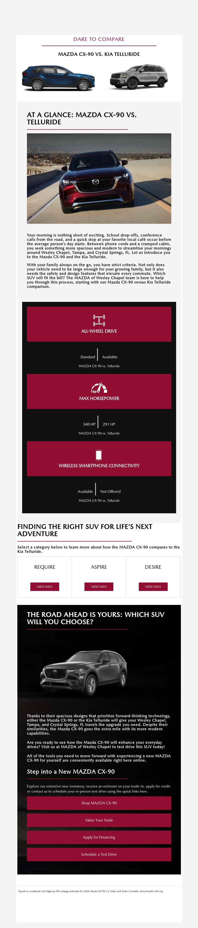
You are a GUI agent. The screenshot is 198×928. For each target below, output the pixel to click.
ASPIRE (98, 577)
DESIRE (153, 577)
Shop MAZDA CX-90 (99, 803)
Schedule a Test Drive (99, 854)
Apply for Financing (99, 837)
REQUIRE (44, 577)
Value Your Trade (99, 820)
